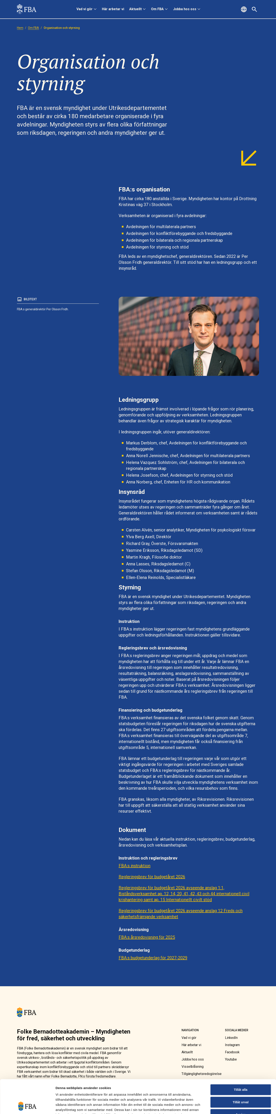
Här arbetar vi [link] (113, 9)
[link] (26, 9)
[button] (244, 9)
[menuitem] (86, 9)
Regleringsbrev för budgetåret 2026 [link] (152, 876)
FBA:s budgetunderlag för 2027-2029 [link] (153, 957)
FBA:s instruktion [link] (134, 865)
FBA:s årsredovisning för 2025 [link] (147, 937)
